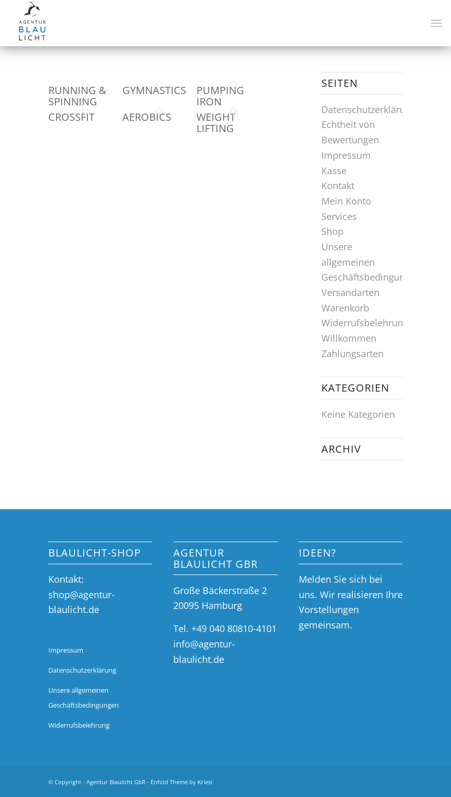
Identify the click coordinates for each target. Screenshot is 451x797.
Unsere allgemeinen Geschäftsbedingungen (371, 261)
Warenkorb (345, 308)
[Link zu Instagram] (379, 779)
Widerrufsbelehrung (364, 323)
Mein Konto (346, 201)
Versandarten (350, 292)
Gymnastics (154, 90)
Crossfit (71, 117)
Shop (332, 231)
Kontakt (337, 185)
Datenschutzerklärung (368, 109)
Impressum (346, 155)
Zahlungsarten (352, 353)
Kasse (334, 170)
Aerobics (146, 117)
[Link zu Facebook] (364, 779)
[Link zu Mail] (395, 779)
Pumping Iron (220, 95)
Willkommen (348, 338)
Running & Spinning (77, 95)
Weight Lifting (216, 122)
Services (339, 216)
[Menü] (436, 23)
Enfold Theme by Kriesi (181, 782)
